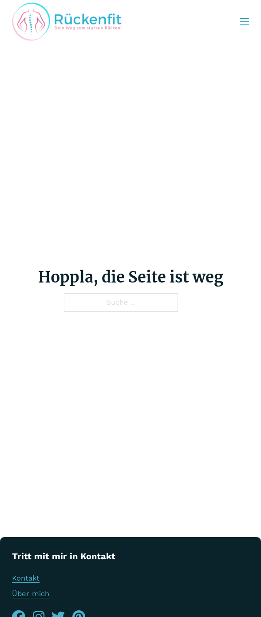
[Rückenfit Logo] (67, 21)
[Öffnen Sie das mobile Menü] (244, 21)
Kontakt (26, 578)
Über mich (30, 593)
